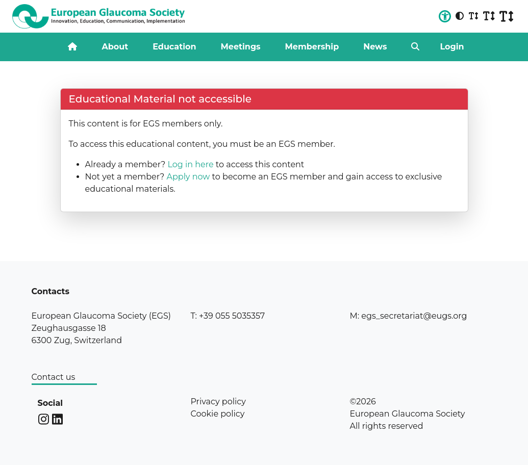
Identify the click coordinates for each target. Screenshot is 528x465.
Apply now (188, 177)
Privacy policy (217, 401)
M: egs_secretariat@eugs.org (408, 316)
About (115, 46)
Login (452, 46)
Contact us (54, 377)
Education (174, 46)
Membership (312, 46)
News (375, 46)
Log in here (190, 164)
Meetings (241, 46)
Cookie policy (217, 414)
